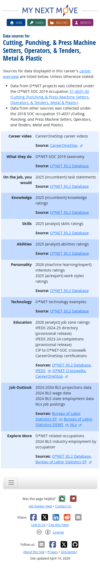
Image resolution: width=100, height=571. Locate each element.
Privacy (52, 552)
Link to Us (38, 525)
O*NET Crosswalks (69, 370)
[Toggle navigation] (11, 482)
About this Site (34, 552)
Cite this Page (59, 525)
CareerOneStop (64, 145)
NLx (73, 424)
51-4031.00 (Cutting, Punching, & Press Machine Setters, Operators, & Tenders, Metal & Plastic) (49, 97)
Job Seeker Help (40, 506)
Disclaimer (69, 552)
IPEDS (40, 370)
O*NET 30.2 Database (69, 165)
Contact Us (63, 506)
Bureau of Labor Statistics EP (61, 461)
